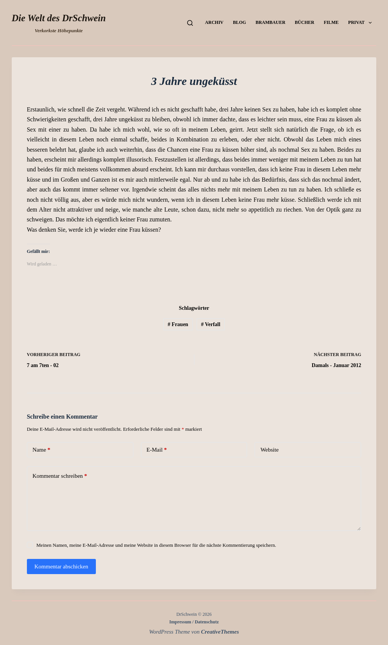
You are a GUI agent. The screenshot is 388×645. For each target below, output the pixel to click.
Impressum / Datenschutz (194, 622)
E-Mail (157, 450)
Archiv (214, 22)
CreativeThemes (220, 632)
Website (269, 450)
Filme (331, 22)
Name (41, 450)
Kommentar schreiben (60, 476)
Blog (239, 22)
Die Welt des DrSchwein (59, 18)
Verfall (210, 324)
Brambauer (270, 22)
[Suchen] (190, 23)
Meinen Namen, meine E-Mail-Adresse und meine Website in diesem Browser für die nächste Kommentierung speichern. (156, 545)
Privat (361, 22)
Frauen (178, 324)
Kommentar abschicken (61, 566)
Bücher (304, 22)
